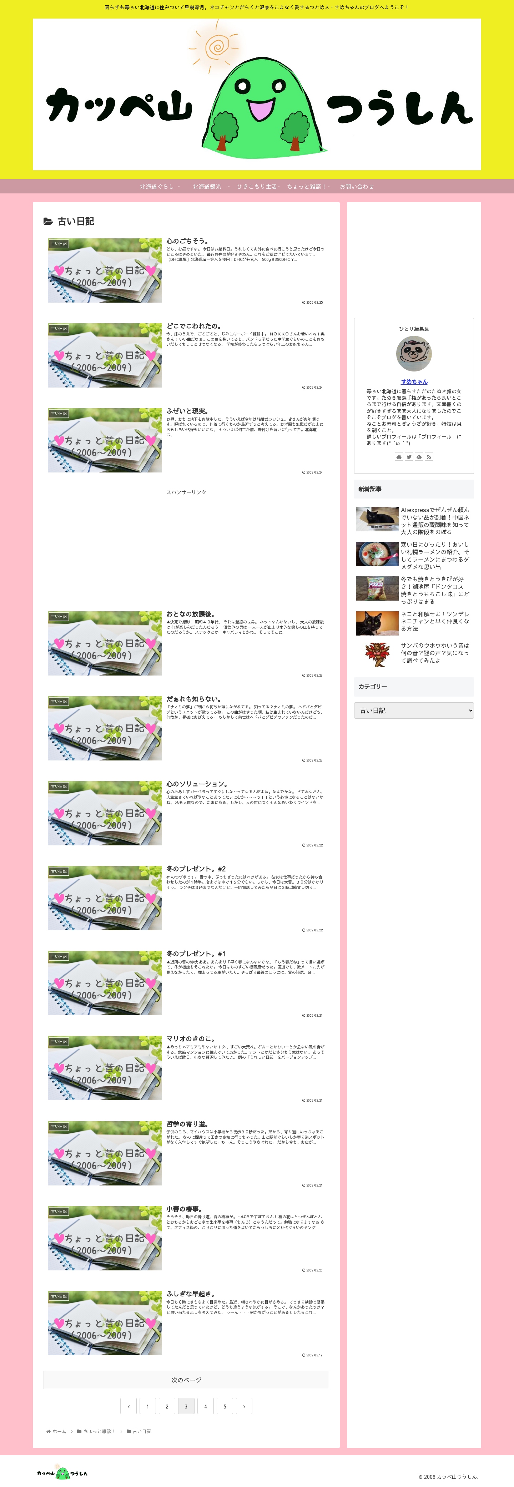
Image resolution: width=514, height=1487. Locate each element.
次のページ (186, 1380)
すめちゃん (414, 381)
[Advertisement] (186, 547)
